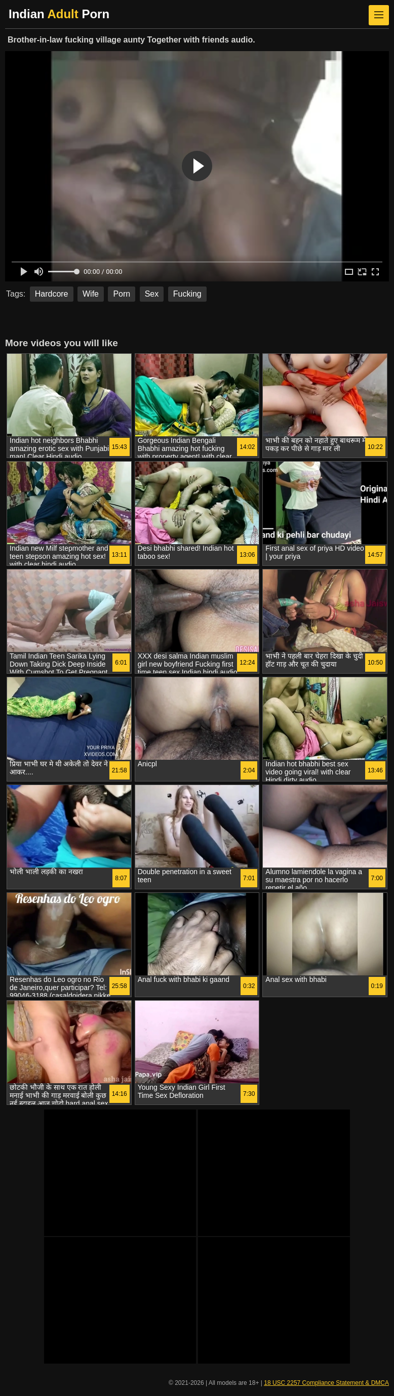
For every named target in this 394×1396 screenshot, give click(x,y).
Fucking (187, 294)
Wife (91, 294)
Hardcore (51, 294)
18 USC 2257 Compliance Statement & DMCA (326, 1382)
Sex (152, 294)
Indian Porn (59, 14)
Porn (121, 294)
